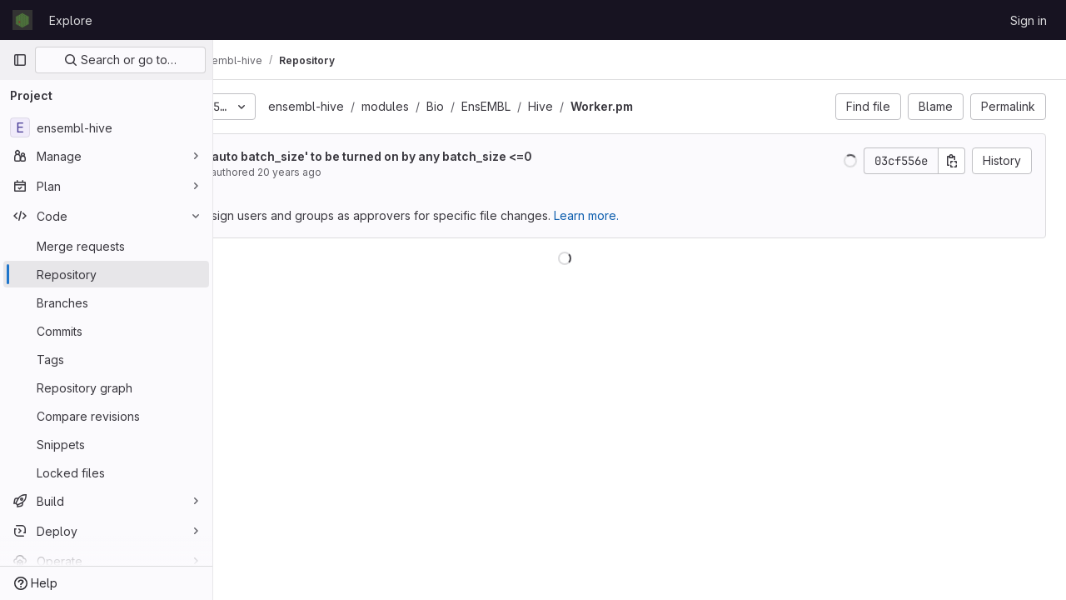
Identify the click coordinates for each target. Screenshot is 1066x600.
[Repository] (106, 274)
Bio (586, 106)
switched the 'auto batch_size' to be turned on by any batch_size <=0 (482, 156)
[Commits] (106, 331)
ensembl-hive (457, 106)
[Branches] (106, 302)
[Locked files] (106, 472)
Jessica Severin (320, 172)
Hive (691, 106)
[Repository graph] (106, 387)
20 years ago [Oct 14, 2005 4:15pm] (440, 172)
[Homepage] (22, 20)
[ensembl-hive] (106, 127)
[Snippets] (106, 444)
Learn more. (737, 215)
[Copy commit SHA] (952, 161)
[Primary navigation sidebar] (20, 60)
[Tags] (106, 359)
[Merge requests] (106, 245)
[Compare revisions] (106, 415)
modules (536, 106)
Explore (70, 20)
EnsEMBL (636, 106)
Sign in (1028, 20)
